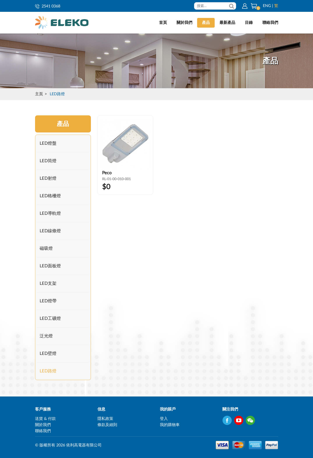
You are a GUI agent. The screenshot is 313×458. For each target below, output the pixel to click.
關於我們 (184, 23)
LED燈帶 (48, 301)
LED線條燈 (50, 231)
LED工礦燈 (50, 318)
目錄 (249, 23)
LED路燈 (57, 94)
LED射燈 (48, 178)
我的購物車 (170, 425)
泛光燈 (46, 336)
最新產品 (227, 23)
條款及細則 (107, 425)
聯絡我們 (270, 23)
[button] (254, 6)
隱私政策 (105, 419)
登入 (164, 419)
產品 (206, 23)
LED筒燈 (48, 161)
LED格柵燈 (50, 196)
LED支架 (48, 283)
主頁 (39, 94)
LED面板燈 (50, 266)
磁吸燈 (46, 248)
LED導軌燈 (50, 213)
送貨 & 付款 (45, 419)
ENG (267, 6)
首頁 (163, 23)
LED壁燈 (48, 353)
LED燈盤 (48, 143)
